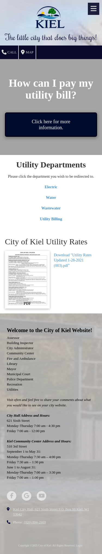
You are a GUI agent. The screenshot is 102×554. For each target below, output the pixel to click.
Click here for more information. (51, 124)
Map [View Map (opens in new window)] (27, 52)
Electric (51, 187)
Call (9, 52)
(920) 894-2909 (35, 522)
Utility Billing (51, 219)
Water (51, 198)
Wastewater (51, 208)
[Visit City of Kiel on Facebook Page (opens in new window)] (11, 496)
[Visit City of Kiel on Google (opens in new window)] (26, 496)
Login (79, 545)
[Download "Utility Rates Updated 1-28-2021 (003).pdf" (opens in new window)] (27, 280)
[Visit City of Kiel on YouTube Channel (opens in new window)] (41, 496)
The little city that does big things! (51, 37)
